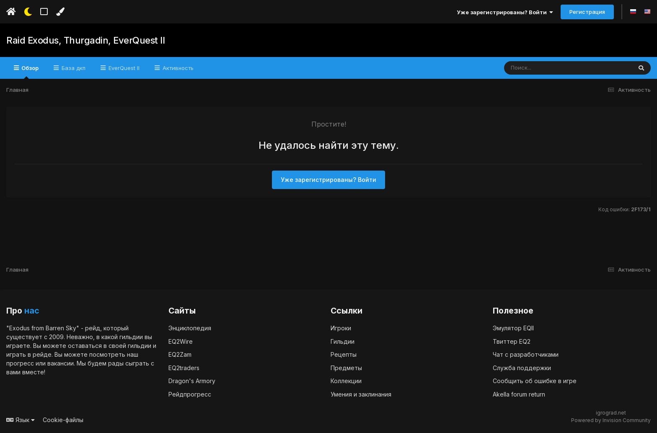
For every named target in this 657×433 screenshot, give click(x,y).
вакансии (60, 363)
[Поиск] (552, 68)
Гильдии (342, 341)
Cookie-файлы (63, 419)
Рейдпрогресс (189, 394)
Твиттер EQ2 (511, 341)
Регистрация (587, 11)
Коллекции (346, 380)
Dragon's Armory (191, 380)
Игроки (341, 328)
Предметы (346, 367)
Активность (177, 68)
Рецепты (344, 354)
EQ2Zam (179, 354)
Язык (20, 419)
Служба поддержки (522, 367)
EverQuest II (123, 68)
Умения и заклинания (361, 394)
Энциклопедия (189, 328)
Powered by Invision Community (611, 420)
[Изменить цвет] (60, 11)
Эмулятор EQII (513, 328)
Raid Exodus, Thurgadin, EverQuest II (85, 40)
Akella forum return (519, 394)
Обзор (29, 72)
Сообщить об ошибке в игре (535, 380)
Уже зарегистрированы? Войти (505, 12)
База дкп (72, 68)
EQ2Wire (180, 341)
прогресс (20, 363)
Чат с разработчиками (526, 354)
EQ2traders (183, 367)
